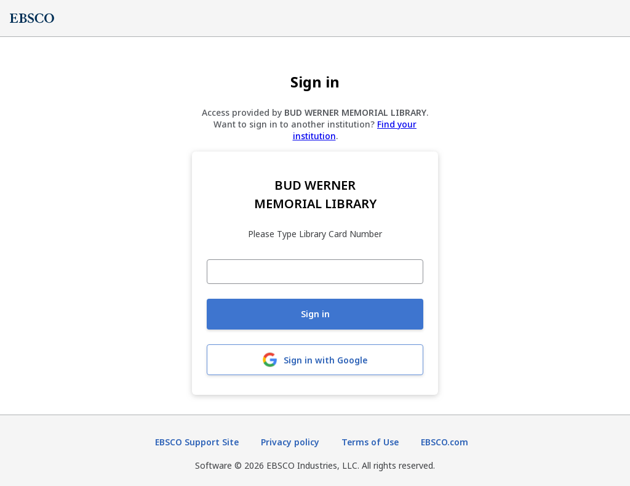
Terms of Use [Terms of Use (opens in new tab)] (370, 442)
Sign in (315, 314)
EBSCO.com (444, 442)
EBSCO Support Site (197, 442)
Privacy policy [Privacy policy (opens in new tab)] (290, 442)
